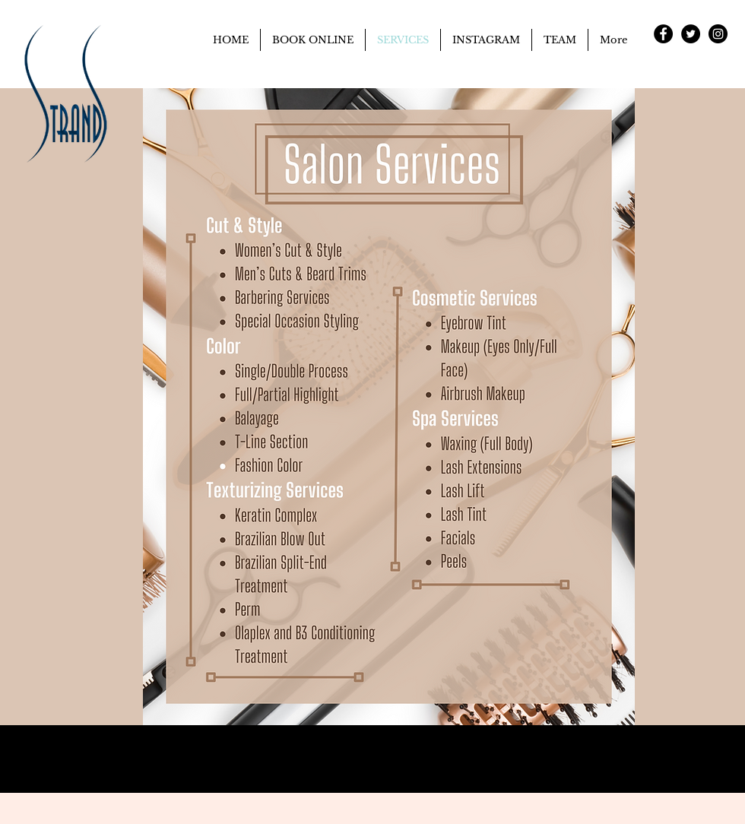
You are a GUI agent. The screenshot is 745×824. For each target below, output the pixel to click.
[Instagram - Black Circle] (718, 33)
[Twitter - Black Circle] (690, 33)
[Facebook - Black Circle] (663, 33)
